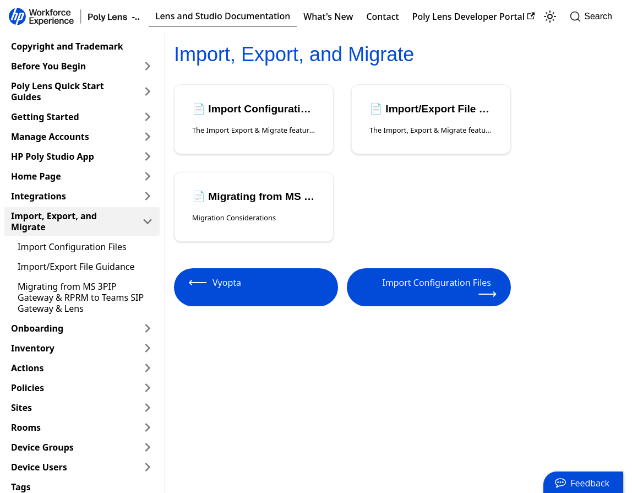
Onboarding (37, 328)
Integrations (38, 196)
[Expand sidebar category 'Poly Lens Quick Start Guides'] (147, 91)
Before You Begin (48, 66)
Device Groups (42, 447)
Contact (382, 16)
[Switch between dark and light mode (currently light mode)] (550, 16)
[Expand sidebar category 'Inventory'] (147, 348)
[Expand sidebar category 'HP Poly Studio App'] (147, 156)
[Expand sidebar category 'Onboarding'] (147, 328)
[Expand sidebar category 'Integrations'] (147, 196)
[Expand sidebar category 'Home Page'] (147, 176)
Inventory (33, 348)
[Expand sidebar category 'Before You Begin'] (147, 66)
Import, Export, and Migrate (54, 221)
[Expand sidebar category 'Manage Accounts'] (147, 136)
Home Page (36, 176)
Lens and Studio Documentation (222, 16)
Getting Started (45, 117)
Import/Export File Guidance (76, 267)
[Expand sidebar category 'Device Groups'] (147, 447)
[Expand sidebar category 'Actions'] (147, 368)
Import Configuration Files (72, 247)
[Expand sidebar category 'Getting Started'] (147, 117)
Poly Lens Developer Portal (473, 16)
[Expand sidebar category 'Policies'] (147, 388)
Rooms (26, 427)
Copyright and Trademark (67, 46)
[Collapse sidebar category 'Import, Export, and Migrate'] (147, 221)
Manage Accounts (50, 137)
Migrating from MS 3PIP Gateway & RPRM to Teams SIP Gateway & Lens (81, 297)
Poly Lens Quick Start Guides (57, 91)
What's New (328, 16)
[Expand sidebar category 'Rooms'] (147, 427)
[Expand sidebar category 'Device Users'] (147, 467)
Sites (21, 408)
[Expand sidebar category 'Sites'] (147, 407)
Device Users (39, 467)
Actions (27, 368)
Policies (27, 388)
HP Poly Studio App (52, 156)
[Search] (594, 16)
